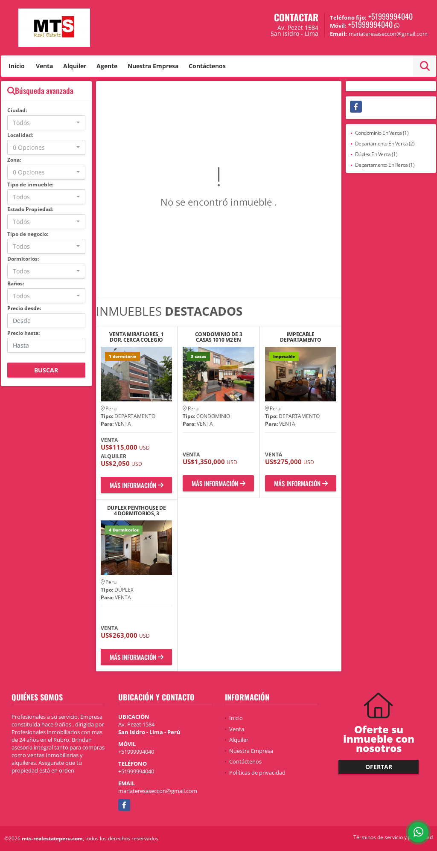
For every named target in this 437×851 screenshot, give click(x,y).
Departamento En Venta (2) (385, 143)
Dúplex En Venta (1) (376, 154)
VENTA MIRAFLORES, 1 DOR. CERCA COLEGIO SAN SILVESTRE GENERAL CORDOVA (136, 337)
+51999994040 (390, 16)
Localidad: (20, 135)
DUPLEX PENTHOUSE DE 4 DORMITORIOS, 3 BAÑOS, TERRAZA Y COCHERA (136, 510)
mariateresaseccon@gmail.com (157, 791)
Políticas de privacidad (257, 772)
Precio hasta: (23, 333)
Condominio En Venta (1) (382, 133)
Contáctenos (207, 66)
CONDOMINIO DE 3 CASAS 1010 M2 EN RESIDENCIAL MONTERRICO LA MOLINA (218, 337)
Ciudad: (17, 110)
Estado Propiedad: (30, 209)
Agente (106, 66)
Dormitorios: (23, 258)
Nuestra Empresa (153, 66)
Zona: (14, 159)
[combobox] (46, 122)
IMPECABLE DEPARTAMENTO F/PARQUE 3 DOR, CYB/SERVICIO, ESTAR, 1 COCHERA (300, 337)
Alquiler (74, 66)
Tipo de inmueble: (30, 184)
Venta (44, 66)
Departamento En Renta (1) (385, 164)
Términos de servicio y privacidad (393, 837)
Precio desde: (24, 308)
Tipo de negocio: (27, 234)
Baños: (15, 283)
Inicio (17, 66)
